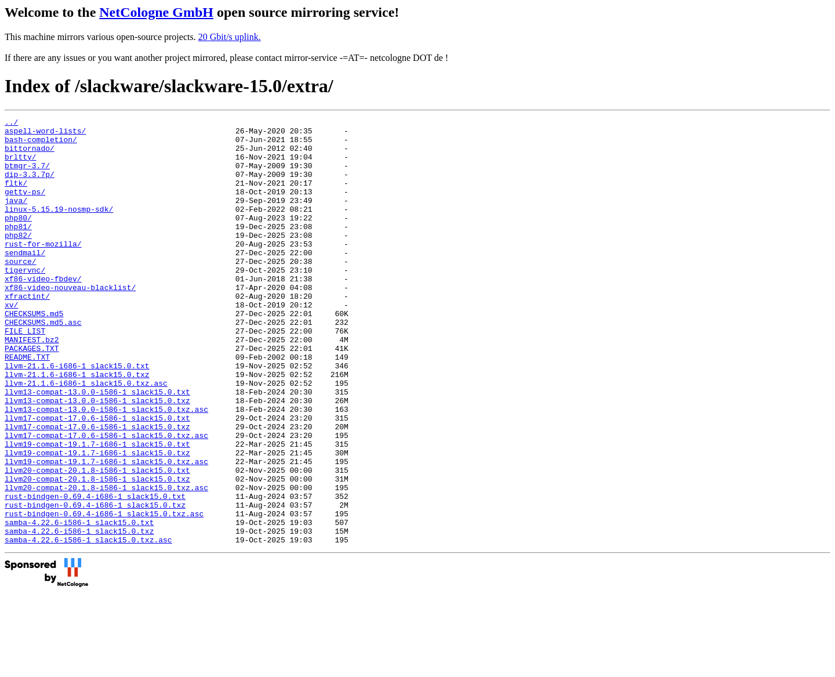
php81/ (18, 249)
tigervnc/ (25, 301)
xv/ (11, 343)
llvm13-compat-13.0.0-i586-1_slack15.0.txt (97, 447)
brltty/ (21, 165)
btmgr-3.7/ (27, 176)
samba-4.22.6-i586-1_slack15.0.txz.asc (88, 625)
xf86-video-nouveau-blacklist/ (70, 322)
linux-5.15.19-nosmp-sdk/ (59, 228)
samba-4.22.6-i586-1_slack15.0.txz (79, 614)
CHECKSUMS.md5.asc (43, 364)
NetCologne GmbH (156, 12)
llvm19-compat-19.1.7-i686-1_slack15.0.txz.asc (106, 531)
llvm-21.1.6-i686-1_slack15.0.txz (77, 426)
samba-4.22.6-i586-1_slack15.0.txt (79, 604)
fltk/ (16, 196)
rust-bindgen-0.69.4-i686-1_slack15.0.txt (95, 572)
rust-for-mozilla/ (43, 270)
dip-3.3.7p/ (30, 186)
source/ (21, 290)
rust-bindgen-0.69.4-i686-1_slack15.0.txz (95, 583)
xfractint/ (27, 332)
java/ (16, 217)
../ (11, 123)
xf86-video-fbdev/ (43, 311)
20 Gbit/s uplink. (229, 37)
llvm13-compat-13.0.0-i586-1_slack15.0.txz (97, 457)
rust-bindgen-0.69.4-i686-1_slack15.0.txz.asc (104, 593)
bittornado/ (30, 155)
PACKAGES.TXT (32, 395)
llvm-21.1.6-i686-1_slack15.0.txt (77, 416)
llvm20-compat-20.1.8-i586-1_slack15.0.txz (97, 551)
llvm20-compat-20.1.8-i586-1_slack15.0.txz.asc (106, 562)
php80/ (18, 238)
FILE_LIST (25, 374)
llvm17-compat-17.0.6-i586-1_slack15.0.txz (97, 489)
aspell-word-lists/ (45, 134)
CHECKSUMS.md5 (34, 353)
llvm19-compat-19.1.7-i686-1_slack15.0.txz (97, 520)
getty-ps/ (25, 207)
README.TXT (27, 405)
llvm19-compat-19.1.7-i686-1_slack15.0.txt (97, 510)
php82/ (18, 259)
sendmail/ (25, 280)
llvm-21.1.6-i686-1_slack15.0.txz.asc (86, 437)
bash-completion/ (41, 144)
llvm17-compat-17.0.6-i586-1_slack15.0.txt (97, 478)
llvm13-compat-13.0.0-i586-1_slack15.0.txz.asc (106, 468)
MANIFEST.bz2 (32, 384)
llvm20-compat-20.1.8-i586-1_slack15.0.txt (97, 541)
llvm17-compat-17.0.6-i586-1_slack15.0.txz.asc (106, 499)
